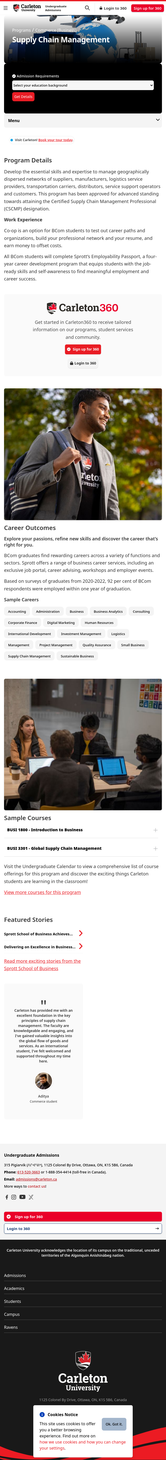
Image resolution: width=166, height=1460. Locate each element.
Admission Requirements (35, 76)
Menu (83, 120)
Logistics (118, 634)
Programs (21, 30)
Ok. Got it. (114, 1424)
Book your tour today (55, 140)
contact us (36, 1186)
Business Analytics (108, 611)
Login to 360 (115, 8)
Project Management (55, 645)
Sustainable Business (77, 656)
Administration (48, 611)
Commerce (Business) (55, 30)
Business (77, 611)
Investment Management (81, 634)
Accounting (17, 611)
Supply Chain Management (29, 656)
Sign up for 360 (147, 8)
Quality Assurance (97, 645)
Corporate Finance (22, 622)
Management (18, 645)
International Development (29, 634)
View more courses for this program (42, 892)
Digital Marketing (61, 622)
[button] (6, 8)
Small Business (133, 645)
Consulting (141, 611)
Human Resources (99, 622)
